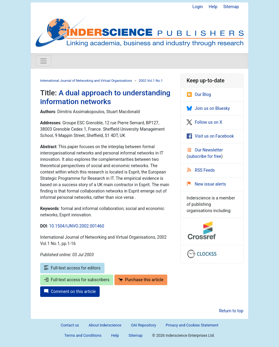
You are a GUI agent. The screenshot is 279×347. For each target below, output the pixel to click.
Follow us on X (204, 122)
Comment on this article (70, 291)
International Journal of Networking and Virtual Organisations (86, 81)
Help (213, 6)
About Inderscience (105, 325)
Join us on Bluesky (208, 108)
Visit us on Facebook (210, 136)
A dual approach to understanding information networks (105, 97)
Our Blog (199, 94)
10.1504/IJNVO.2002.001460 (76, 226)
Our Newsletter (205, 150)
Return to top (231, 310)
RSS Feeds (201, 170)
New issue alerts (206, 184)
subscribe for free (204, 156)
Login (197, 6)
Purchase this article (140, 279)
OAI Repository (143, 325)
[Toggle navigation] (43, 61)
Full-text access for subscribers (76, 279)
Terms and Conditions (82, 335)
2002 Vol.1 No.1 (151, 81)
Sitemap (231, 6)
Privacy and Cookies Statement (192, 325)
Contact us (70, 325)
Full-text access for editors (72, 268)
